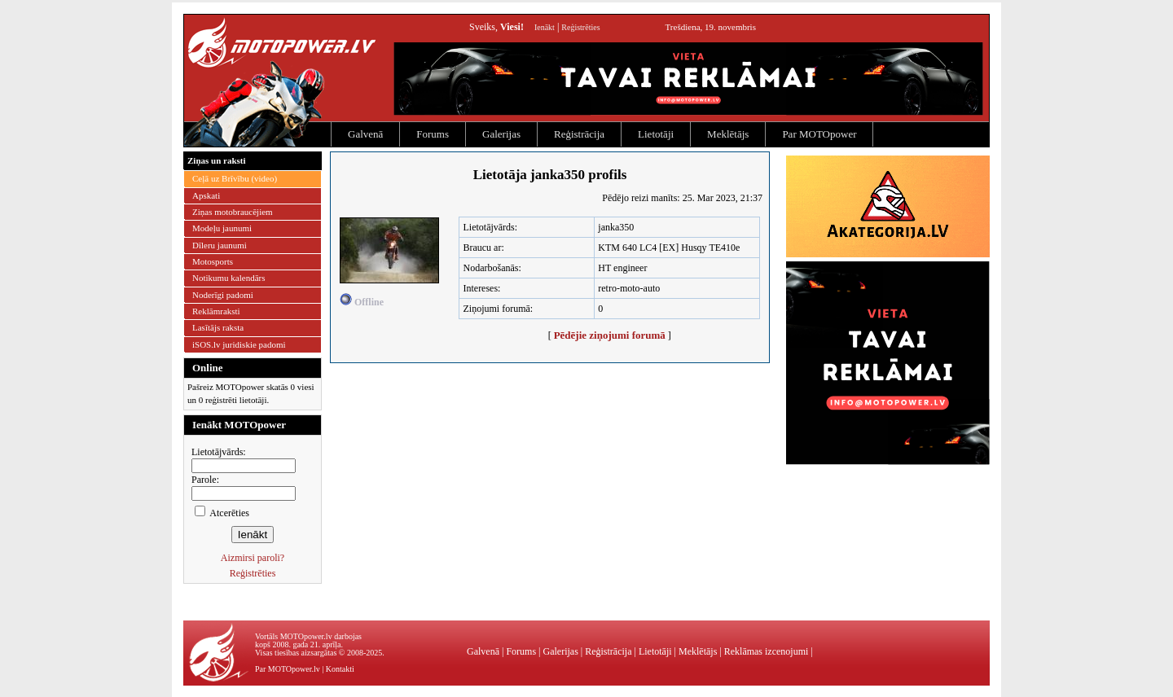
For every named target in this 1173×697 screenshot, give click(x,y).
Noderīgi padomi (222, 295)
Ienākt (544, 27)
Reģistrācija (579, 134)
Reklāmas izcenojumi (766, 651)
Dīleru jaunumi (219, 245)
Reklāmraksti (216, 311)
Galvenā (365, 134)
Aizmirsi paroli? (252, 557)
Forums (432, 134)
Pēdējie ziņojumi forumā (610, 335)
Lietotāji (656, 134)
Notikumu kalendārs (229, 278)
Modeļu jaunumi (222, 228)
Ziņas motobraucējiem (232, 212)
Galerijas (501, 134)
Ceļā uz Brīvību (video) (234, 178)
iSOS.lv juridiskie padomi (239, 344)
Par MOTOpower (819, 134)
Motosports (212, 261)
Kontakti (340, 668)
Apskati (206, 195)
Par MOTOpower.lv (287, 668)
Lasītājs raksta (218, 327)
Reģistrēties (580, 27)
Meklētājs (728, 134)
